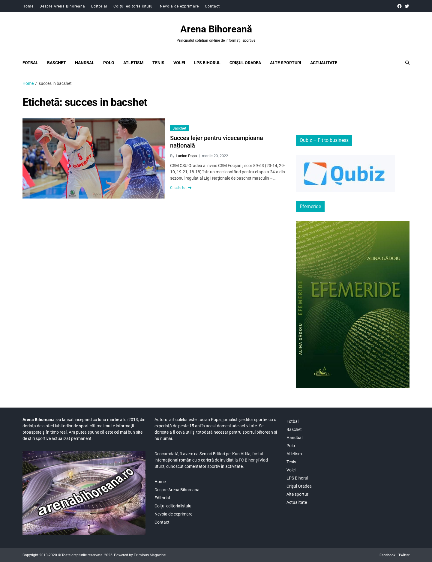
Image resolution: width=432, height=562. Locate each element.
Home (28, 6)
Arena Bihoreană (216, 29)
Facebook (387, 555)
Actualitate (323, 62)
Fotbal (30, 62)
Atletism (133, 62)
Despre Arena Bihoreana (62, 6)
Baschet (56, 62)
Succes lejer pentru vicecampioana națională (216, 141)
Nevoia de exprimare (179, 6)
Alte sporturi (285, 62)
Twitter (404, 555)
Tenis (158, 62)
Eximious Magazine (150, 555)
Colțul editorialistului (133, 6)
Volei (179, 62)
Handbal (84, 62)
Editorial (99, 6)
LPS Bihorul (207, 62)
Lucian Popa (186, 156)
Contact (212, 6)
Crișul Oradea (245, 62)
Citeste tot (180, 188)
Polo (108, 62)
